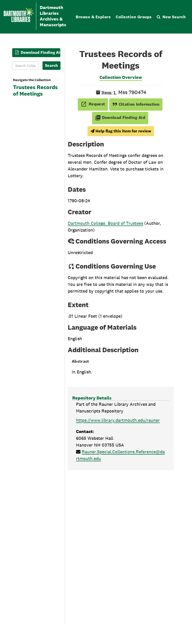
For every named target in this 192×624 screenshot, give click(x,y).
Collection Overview (121, 77)
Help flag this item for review (120, 131)
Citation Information (136, 104)
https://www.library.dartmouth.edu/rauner (118, 420)
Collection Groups (134, 17)
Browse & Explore (93, 17)
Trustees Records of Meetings (35, 90)
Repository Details (92, 398)
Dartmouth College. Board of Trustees (105, 223)
